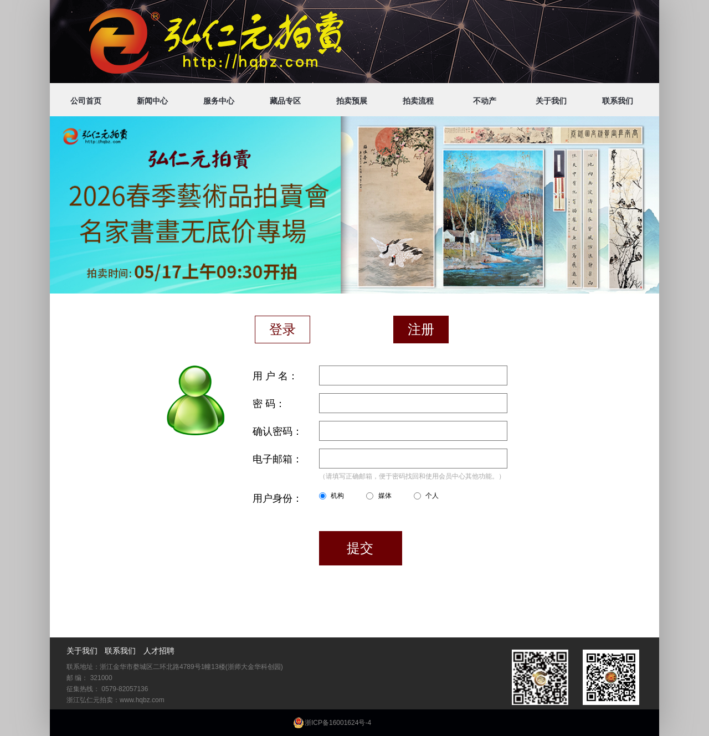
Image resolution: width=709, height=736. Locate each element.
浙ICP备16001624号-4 (338, 723)
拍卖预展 (351, 100)
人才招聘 (158, 650)
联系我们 (617, 100)
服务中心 (218, 100)
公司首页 (85, 100)
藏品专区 (285, 100)
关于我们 (551, 100)
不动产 (484, 100)
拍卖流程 (418, 100)
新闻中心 (152, 100)
